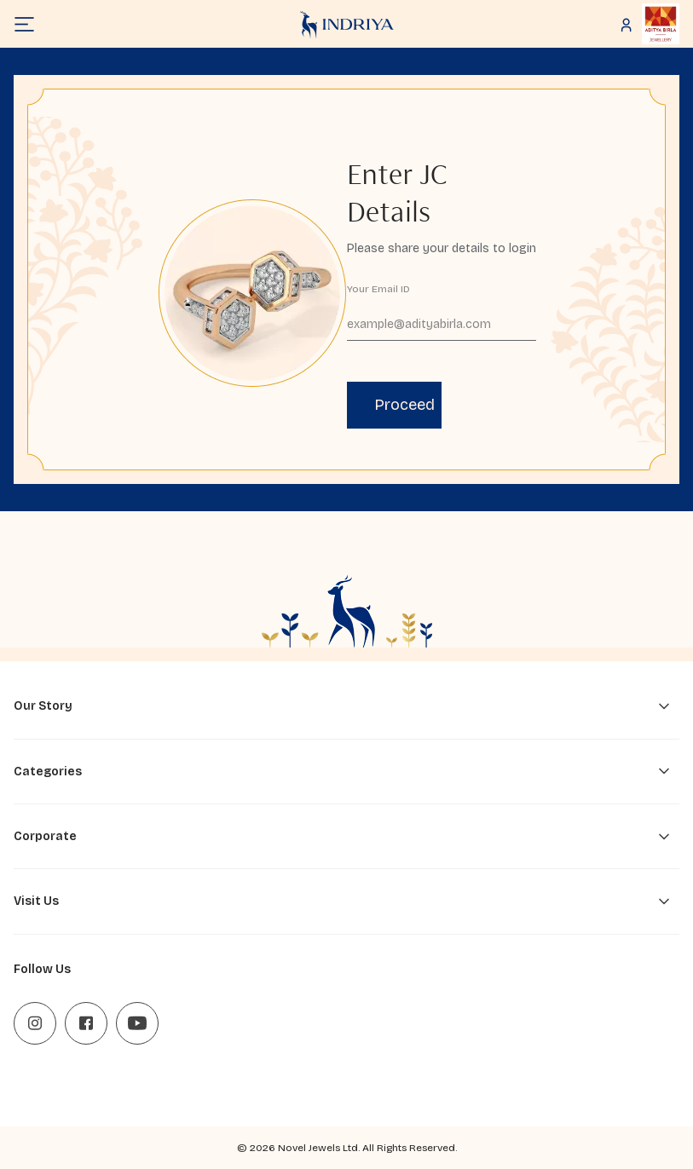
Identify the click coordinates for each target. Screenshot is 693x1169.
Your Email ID (378, 289)
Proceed (404, 404)
